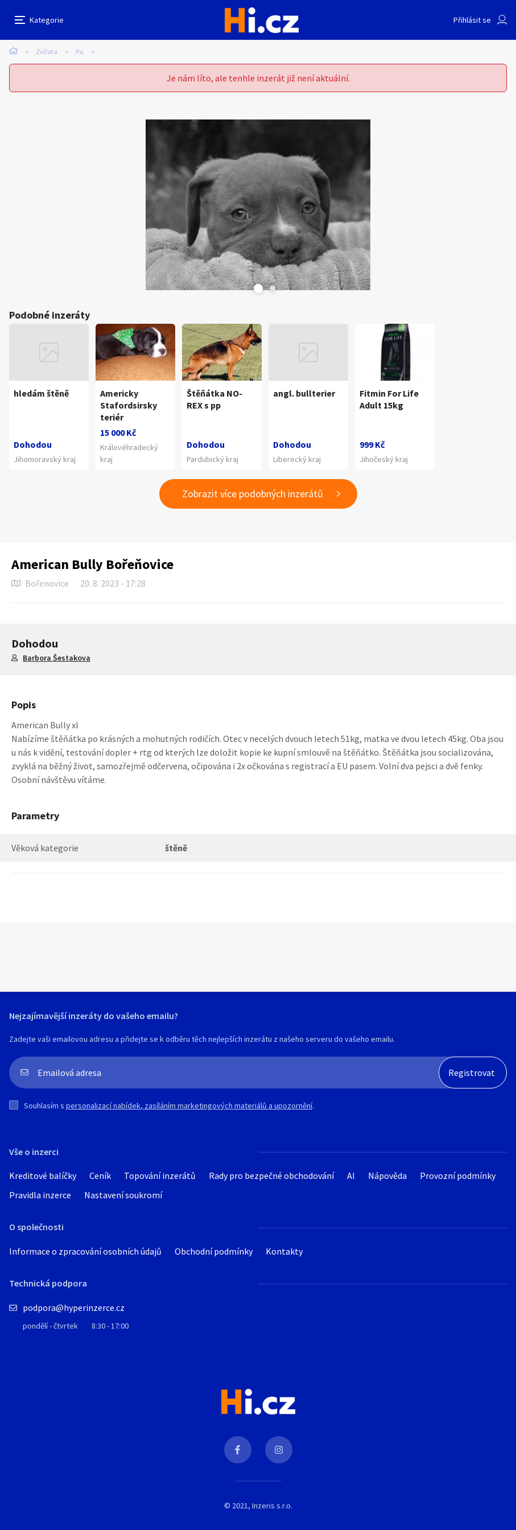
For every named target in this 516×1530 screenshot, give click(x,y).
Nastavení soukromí (123, 1195)
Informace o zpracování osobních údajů (85, 1251)
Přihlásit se (472, 20)
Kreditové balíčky (42, 1175)
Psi (80, 51)
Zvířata (46, 51)
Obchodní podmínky (214, 1251)
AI (351, 1175)
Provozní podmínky (458, 1175)
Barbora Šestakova (56, 658)
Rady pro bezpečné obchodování (271, 1175)
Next (272, 288)
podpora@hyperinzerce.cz (74, 1307)
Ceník (100, 1175)
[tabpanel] (258, 204)
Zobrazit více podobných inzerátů (252, 493)
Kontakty (284, 1251)
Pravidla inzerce (40, 1195)
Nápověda (387, 1175)
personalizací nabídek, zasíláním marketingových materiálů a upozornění (189, 1105)
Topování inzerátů (160, 1175)
